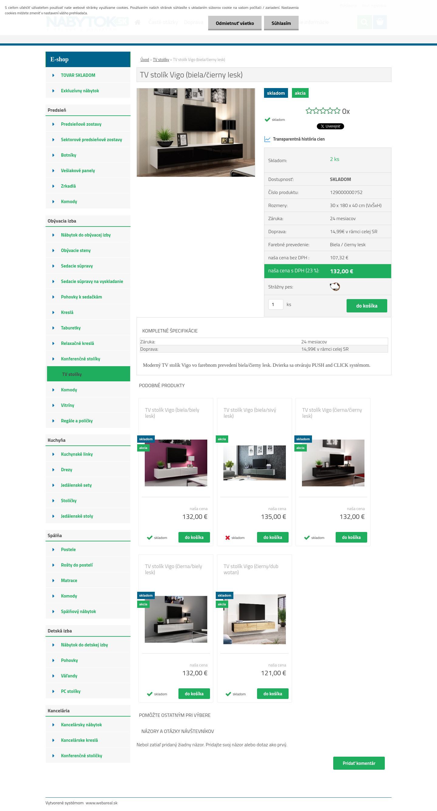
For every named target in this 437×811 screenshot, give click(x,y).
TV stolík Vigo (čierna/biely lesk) (173, 569)
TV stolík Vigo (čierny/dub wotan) (251, 569)
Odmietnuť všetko (235, 23)
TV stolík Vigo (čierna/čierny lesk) (332, 413)
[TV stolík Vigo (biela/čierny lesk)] (196, 90)
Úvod (145, 59)
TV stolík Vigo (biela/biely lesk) (172, 413)
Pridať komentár (359, 763)
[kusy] (275, 304)
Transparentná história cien (294, 139)
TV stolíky (161, 59)
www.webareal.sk (102, 802)
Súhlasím (281, 23)
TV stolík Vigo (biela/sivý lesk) (250, 413)
